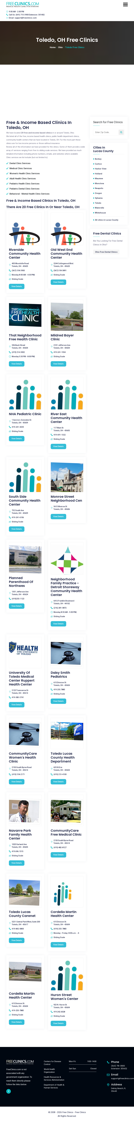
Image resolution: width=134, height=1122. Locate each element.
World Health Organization (49, 1070)
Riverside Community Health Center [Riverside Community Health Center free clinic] (24, 254)
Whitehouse (100, 213)
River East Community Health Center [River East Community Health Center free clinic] (66, 418)
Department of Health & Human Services (54, 1086)
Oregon (98, 193)
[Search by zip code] (121, 132)
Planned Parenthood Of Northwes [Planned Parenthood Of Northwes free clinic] (21, 582)
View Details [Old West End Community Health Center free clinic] (58, 282)
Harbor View (100, 169)
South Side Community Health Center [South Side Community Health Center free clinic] (24, 500)
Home (53, 47)
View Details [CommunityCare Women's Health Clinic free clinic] (16, 782)
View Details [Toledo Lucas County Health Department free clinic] (58, 782)
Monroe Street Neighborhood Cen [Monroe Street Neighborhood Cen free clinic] (66, 499)
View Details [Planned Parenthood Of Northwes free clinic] (16, 606)
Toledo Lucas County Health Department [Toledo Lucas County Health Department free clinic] (63, 757)
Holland (98, 174)
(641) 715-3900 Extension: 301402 (30, 15)
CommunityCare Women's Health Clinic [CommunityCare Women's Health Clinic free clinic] (23, 757)
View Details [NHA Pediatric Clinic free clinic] (16, 439)
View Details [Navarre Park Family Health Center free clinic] (16, 863)
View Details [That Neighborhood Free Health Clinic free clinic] (16, 364)
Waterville (99, 208)
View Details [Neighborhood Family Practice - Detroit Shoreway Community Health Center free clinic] (58, 624)
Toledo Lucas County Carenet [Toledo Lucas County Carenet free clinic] (22, 914)
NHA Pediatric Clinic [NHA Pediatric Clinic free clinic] (25, 414)
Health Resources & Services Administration (54, 1078)
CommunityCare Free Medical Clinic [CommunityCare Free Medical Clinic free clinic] (66, 833)
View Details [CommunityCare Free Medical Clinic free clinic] (58, 855)
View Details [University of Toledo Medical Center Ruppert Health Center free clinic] (16, 705)
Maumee (99, 178)
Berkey (98, 159)
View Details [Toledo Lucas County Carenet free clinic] (16, 940)
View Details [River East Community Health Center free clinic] (58, 446)
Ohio (60, 47)
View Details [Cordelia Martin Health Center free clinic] (58, 945)
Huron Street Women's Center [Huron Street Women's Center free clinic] (64, 997)
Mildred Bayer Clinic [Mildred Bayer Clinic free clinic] (62, 337)
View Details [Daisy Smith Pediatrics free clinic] (58, 701)
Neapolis (99, 188)
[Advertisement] (67, 84)
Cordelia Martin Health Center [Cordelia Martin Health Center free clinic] (64, 914)
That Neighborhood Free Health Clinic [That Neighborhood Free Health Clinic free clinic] (25, 337)
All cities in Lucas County (106, 220)
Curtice (98, 164)
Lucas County (103, 151)
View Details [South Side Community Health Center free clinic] (16, 529)
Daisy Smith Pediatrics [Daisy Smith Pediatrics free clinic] (60, 675)
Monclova (99, 183)
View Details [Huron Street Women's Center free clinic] (58, 1023)
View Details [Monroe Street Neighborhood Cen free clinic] (58, 516)
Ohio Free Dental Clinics (106, 252)
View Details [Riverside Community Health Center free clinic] (16, 286)
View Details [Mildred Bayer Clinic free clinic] (58, 364)
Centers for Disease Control (52, 1063)
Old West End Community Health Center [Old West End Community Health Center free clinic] (66, 254)
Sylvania (99, 198)
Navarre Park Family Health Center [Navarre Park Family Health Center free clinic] (20, 834)
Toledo (98, 203)
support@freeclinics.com (26, 18)
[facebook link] (8, 1091)
